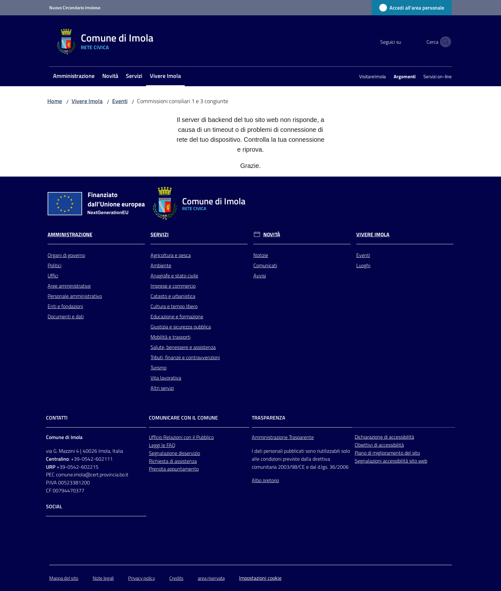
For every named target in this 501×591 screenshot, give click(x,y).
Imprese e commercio (173, 286)
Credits (176, 578)
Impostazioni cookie (260, 578)
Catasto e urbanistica (172, 296)
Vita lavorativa (165, 378)
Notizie (260, 255)
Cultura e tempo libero (173, 306)
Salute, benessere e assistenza (183, 347)
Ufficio (156, 437)
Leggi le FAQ (162, 445)
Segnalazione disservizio (174, 453)
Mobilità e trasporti (170, 337)
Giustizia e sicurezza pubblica (180, 326)
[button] (444, 41)
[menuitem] (73, 76)
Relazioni (173, 437)
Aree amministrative (69, 286)
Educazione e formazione (176, 316)
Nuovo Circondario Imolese (74, 7)
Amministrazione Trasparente (283, 437)
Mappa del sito (63, 578)
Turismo (158, 367)
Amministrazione (70, 234)
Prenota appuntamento (174, 469)
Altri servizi (162, 388)
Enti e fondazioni (65, 306)
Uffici (53, 275)
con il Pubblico (199, 437)
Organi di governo (66, 255)
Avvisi (259, 275)
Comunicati (265, 265)
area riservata (211, 578)
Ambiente (160, 265)
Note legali (103, 578)
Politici (54, 265)
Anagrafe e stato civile (174, 275)
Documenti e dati (66, 316)
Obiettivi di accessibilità (379, 445)
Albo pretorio (265, 480)
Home (54, 101)
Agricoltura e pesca (170, 255)
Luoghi (363, 265)
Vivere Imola (87, 101)
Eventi (119, 101)
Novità (271, 234)
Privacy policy (141, 578)
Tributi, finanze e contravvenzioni (185, 357)
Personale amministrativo (75, 296)
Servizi (159, 234)
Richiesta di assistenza (173, 461)
